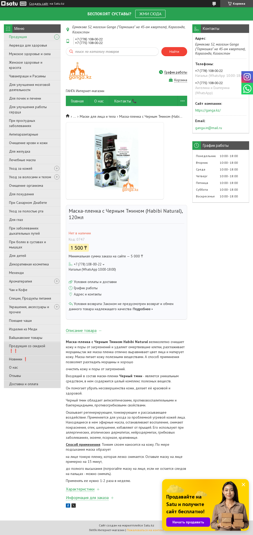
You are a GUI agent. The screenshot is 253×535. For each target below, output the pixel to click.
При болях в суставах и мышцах (27, 244)
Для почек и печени (25, 98)
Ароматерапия (20, 281)
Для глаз (16, 219)
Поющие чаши (20, 320)
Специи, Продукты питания (30, 298)
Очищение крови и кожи (28, 142)
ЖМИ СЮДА (150, 13)
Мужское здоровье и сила (30, 53)
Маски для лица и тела (98, 116)
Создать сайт (38, 3)
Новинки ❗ (18, 359)
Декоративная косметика (29, 264)
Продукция (18, 36)
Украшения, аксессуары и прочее (29, 309)
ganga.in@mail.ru (208, 127)
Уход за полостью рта (26, 211)
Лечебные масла (22, 160)
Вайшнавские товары (25, 337)
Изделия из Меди (23, 329)
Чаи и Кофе (18, 289)
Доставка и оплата (23, 384)
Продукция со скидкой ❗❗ (27, 348)
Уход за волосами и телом (30, 177)
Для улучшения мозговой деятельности (29, 87)
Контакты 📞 (125, 101)
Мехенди (16, 272)
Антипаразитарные (23, 134)
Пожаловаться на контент (145, 530)
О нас (13, 367)
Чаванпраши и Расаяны (27, 76)
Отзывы (15, 375)
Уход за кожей (20, 168)
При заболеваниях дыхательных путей (24, 231)
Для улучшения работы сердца (28, 109)
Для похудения (21, 194)
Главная (77, 101)
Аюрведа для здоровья (28, 45)
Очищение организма (26, 185)
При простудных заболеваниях (22, 123)
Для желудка (19, 151)
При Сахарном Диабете (28, 202)
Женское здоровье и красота (25, 65)
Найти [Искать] (174, 52)
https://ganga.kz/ (208, 110)
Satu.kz (149, 525)
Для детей (17, 255)
